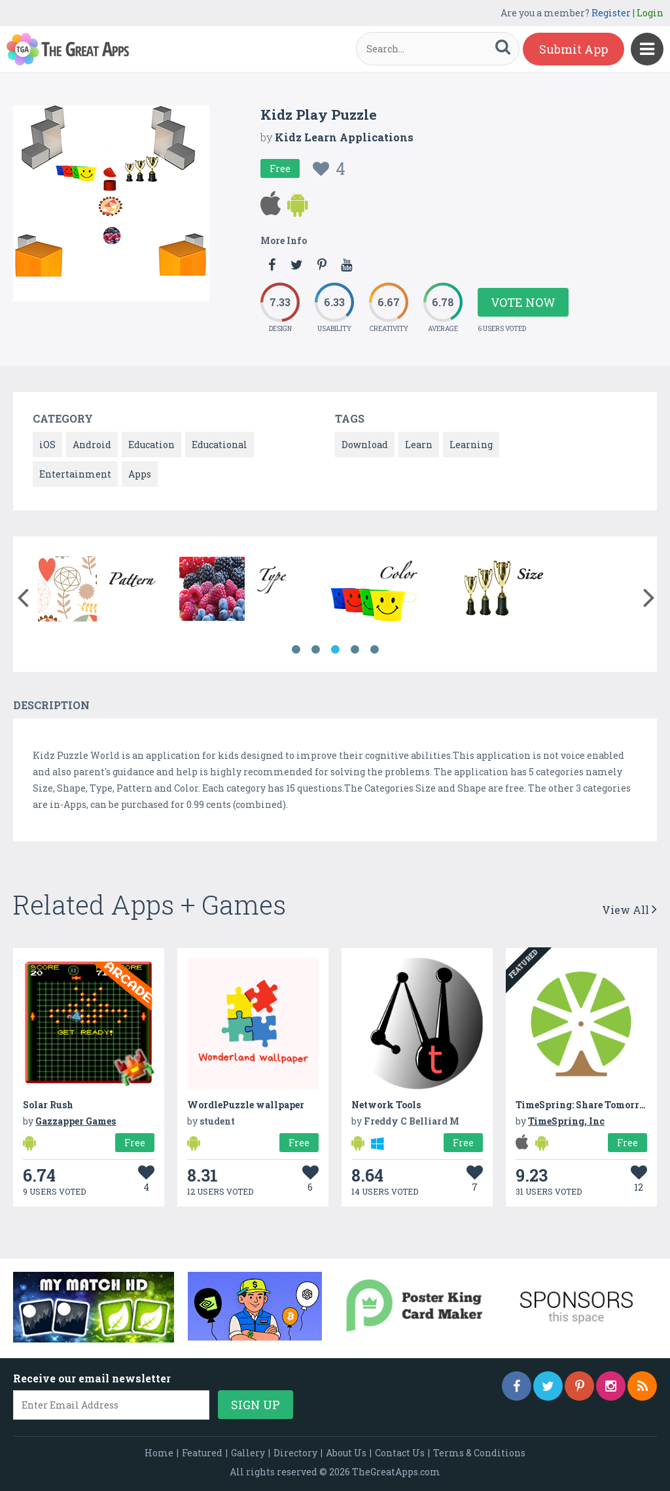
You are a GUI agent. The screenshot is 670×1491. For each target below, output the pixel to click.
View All (629, 910)
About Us (346, 1453)
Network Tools (386, 1104)
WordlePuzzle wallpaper (245, 1104)
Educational (219, 444)
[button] (22, 594)
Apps (139, 474)
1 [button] (295, 649)
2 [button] (315, 649)
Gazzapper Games (75, 1121)
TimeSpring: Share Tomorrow (585, 1104)
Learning (471, 444)
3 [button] (335, 649)
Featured (202, 1453)
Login (650, 13)
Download (365, 444)
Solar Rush (48, 1104)
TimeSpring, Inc (566, 1121)
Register (611, 13)
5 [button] (374, 649)
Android (92, 444)
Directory (295, 1453)
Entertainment (75, 474)
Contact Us (400, 1453)
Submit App (573, 49)
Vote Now (523, 302)
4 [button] (354, 649)
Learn (418, 444)
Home (159, 1453)
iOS (47, 444)
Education (151, 444)
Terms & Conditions (479, 1453)
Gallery (248, 1453)
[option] (103, 591)
